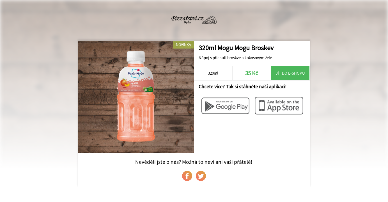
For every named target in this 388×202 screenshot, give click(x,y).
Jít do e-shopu (290, 73)
